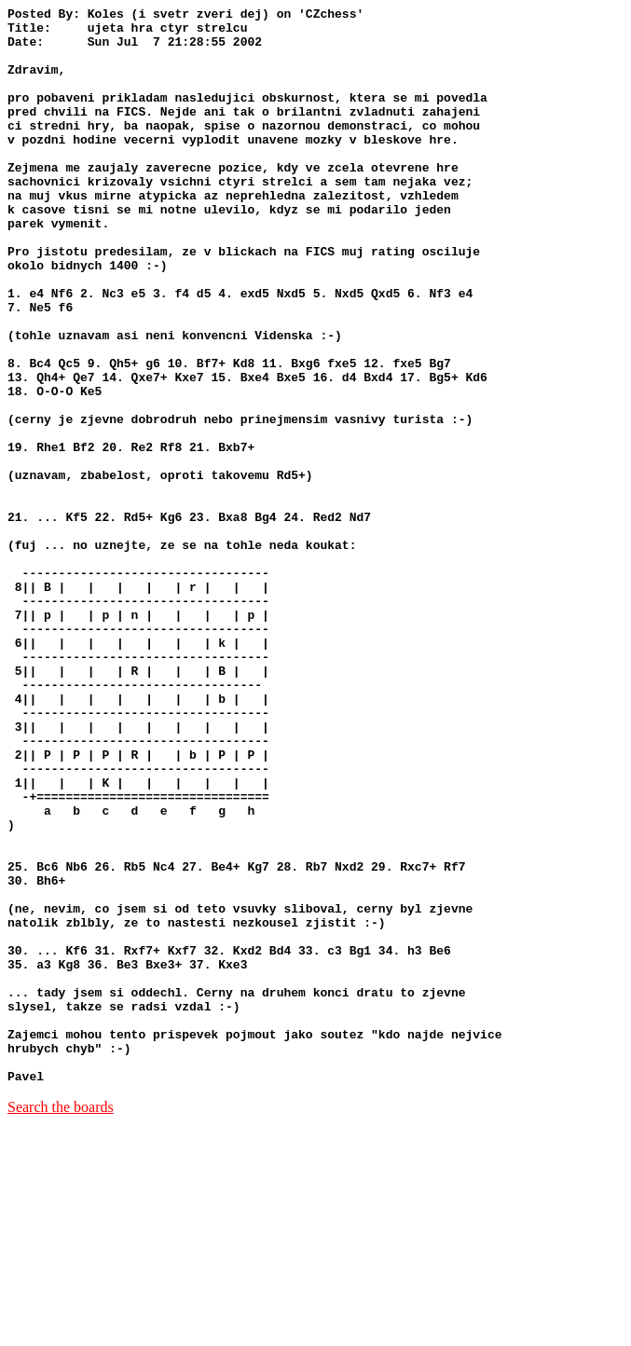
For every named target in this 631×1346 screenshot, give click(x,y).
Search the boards (60, 1322)
